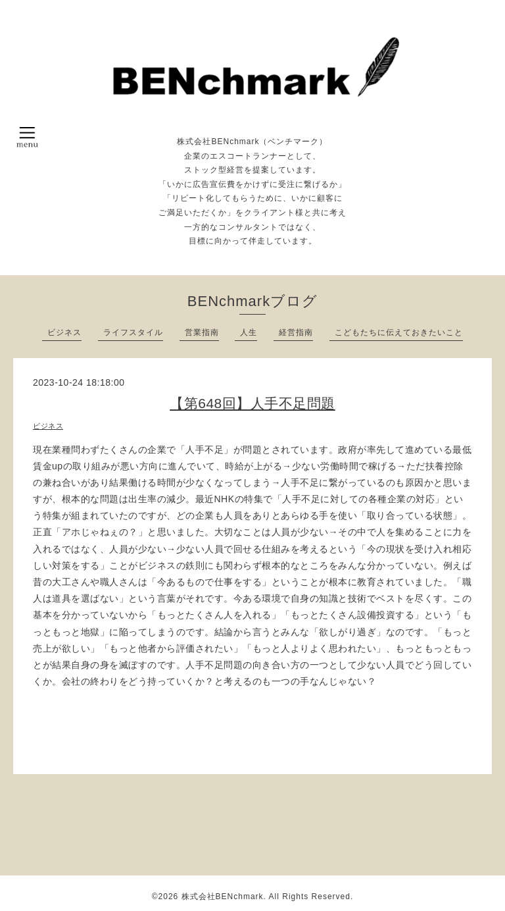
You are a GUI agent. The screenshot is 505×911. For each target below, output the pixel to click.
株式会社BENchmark (222, 896)
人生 (248, 332)
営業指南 (202, 332)
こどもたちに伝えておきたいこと (399, 332)
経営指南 (296, 332)
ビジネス (64, 332)
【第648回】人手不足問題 (252, 403)
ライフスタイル (133, 332)
